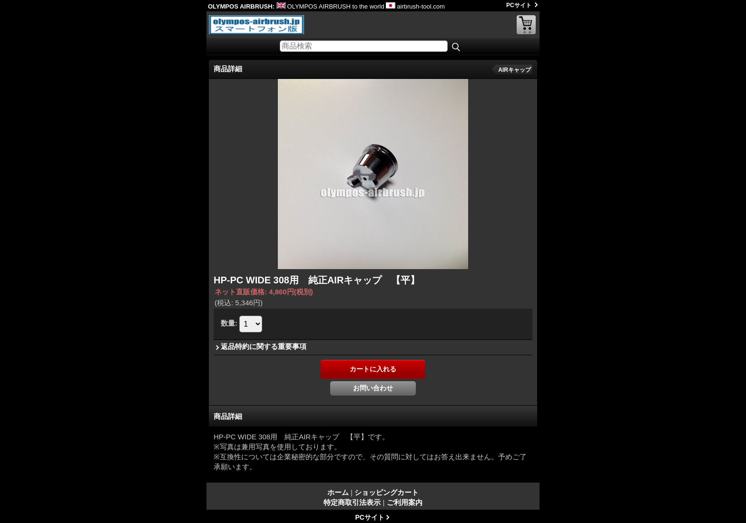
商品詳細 (228, 416)
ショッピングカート (526, 24)
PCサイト (518, 5)
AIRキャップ (514, 70)
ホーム (338, 492)
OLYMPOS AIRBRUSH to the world (330, 6)
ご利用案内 (404, 502)
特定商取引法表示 (352, 502)
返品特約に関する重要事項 (263, 346)
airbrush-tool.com (415, 6)
